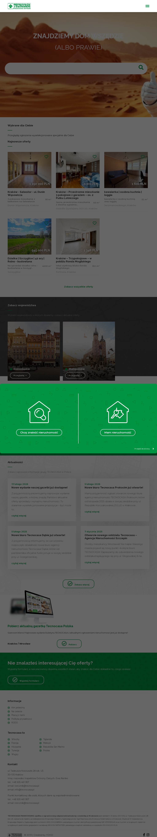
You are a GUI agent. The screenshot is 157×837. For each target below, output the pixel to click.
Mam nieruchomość (117, 432)
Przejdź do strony (144, 449)
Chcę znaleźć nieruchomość (39, 432)
